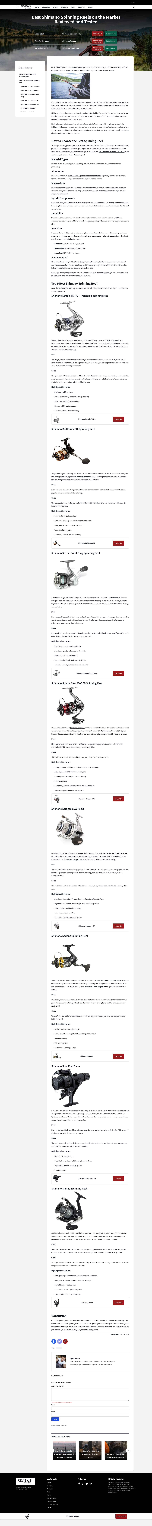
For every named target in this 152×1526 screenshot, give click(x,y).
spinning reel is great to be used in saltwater (84, 176)
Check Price (97, 34)
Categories (46, 7)
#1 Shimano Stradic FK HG (30, 86)
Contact (90, 7)
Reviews (55, 7)
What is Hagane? (113, 340)
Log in (133, 2)
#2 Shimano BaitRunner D (30, 90)
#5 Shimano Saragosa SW (30, 104)
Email (53, 1411)
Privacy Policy (51, 1501)
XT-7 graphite (103, 731)
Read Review (111, 34)
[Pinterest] (65, 1341)
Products (64, 7)
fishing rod (55, 127)
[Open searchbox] (133, 7)
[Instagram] (90, 1483)
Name (53, 1405)
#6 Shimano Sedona (28, 108)
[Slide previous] (52, 1450)
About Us (81, 7)
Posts (73, 7)
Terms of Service (52, 1504)
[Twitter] (59, 1341)
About (49, 1495)
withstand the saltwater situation (111, 152)
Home (37, 7)
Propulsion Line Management (95, 987)
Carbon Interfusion (77, 728)
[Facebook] (53, 1341)
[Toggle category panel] (18, 7)
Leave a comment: (57, 1386)
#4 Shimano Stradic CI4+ (29, 100)
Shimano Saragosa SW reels (75, 859)
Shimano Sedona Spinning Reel (108, 980)
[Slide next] (128, 1450)
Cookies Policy (51, 1498)
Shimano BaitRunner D (82, 477)
